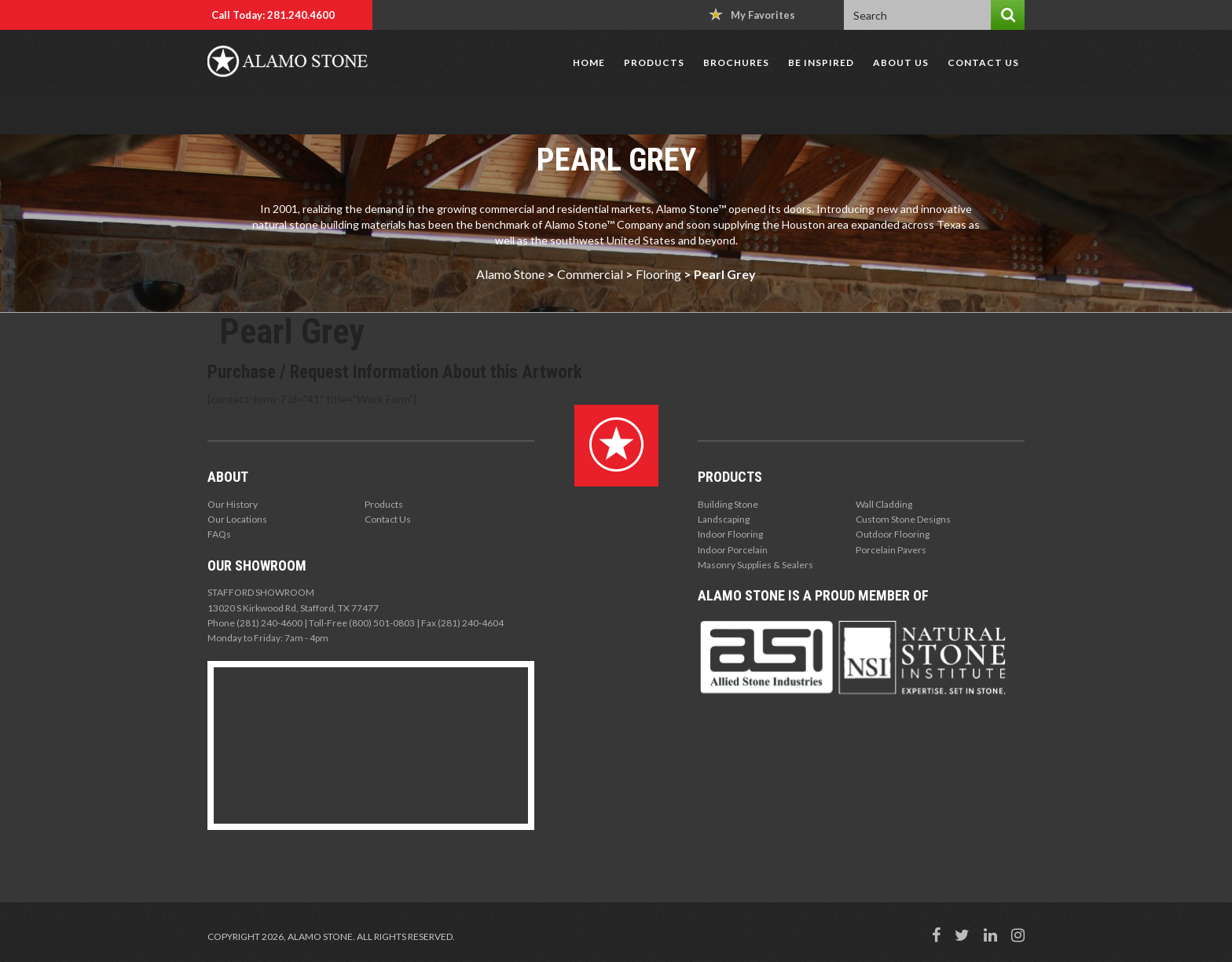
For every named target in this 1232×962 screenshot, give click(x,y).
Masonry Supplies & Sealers (755, 565)
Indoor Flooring (730, 534)
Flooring (658, 273)
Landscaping (724, 519)
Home (589, 62)
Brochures (736, 62)
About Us (901, 62)
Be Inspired (821, 62)
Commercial (590, 273)
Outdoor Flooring (893, 534)
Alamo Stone (510, 273)
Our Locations (237, 519)
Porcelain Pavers (891, 550)
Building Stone (728, 504)
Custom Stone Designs (903, 519)
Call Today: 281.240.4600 (273, 15)
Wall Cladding (884, 504)
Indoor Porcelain (733, 550)
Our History (232, 504)
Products (654, 62)
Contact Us (983, 62)
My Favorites (752, 14)
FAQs (219, 534)
